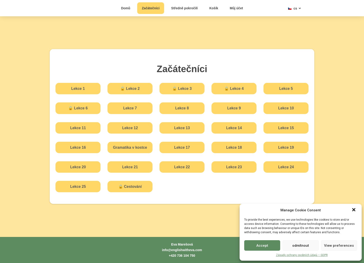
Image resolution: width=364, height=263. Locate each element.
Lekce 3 (182, 89)
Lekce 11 (78, 128)
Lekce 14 (234, 128)
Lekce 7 (130, 108)
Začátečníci (150, 8)
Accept (262, 245)
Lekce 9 (234, 108)
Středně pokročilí (184, 8)
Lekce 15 (286, 128)
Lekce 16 (78, 147)
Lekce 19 (286, 147)
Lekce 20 (78, 167)
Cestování (130, 187)
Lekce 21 (130, 167)
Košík (213, 8)
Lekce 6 (78, 108)
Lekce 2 (130, 89)
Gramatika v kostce (130, 147)
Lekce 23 (234, 167)
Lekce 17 (182, 147)
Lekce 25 (78, 187)
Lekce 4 (234, 89)
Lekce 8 (182, 108)
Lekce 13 (182, 128)
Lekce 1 (78, 89)
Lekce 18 (234, 147)
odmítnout (300, 245)
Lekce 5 (286, 89)
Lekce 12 (130, 128)
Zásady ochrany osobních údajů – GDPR (302, 255)
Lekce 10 (286, 108)
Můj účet (236, 8)
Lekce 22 (182, 167)
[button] (354, 207)
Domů (125, 8)
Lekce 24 (286, 167)
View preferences (339, 245)
